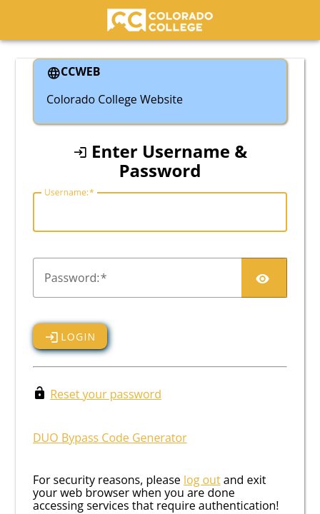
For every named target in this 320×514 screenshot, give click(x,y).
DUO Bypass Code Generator (110, 437)
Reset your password (105, 394)
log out (202, 480)
